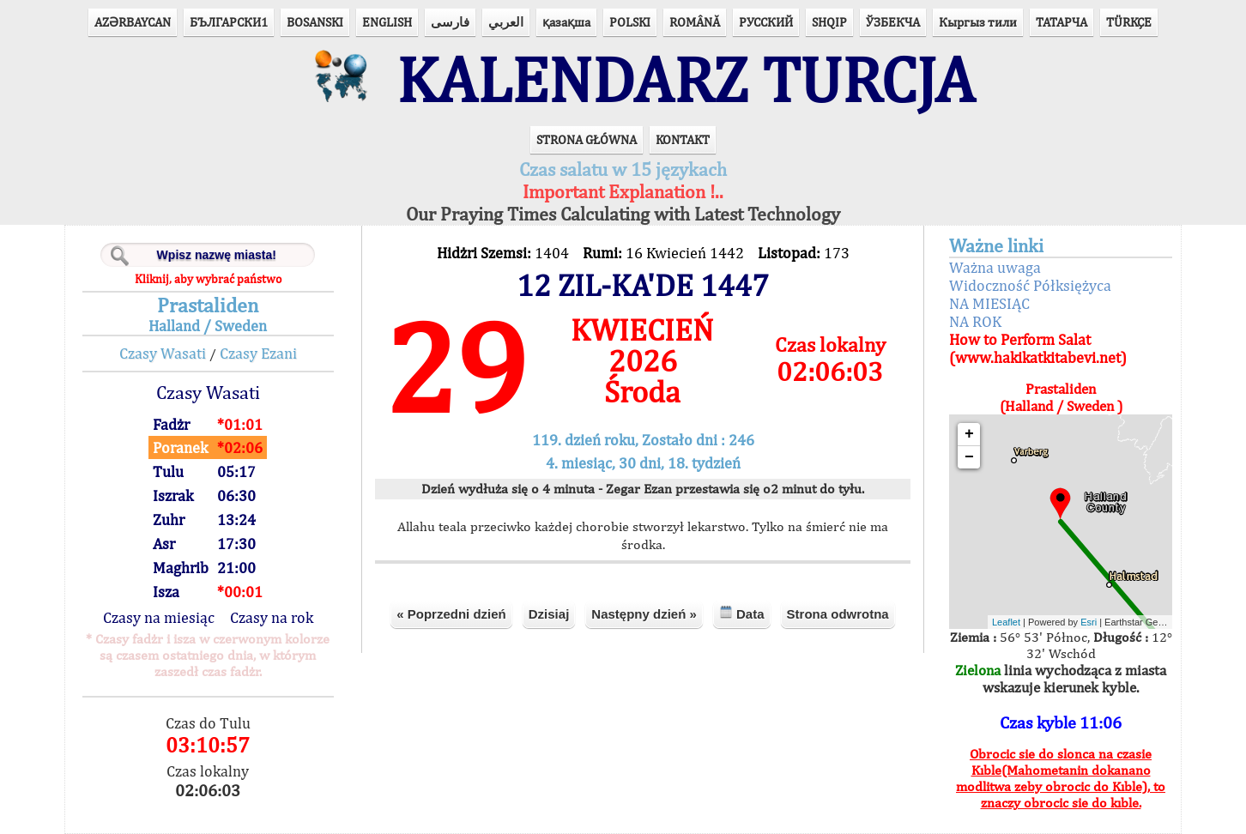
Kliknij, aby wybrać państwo (208, 279)
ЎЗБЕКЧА (893, 22)
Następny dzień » (644, 614)
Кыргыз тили (978, 22)
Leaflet (1006, 622)
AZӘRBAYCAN (132, 22)
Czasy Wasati (162, 353)
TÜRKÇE (1129, 22)
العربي (505, 22)
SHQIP (829, 22)
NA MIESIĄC (989, 303)
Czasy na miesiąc (159, 617)
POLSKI (629, 22)
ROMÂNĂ (694, 22)
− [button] (969, 457)
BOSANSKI (315, 22)
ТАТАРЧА (1061, 22)
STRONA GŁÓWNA (586, 139)
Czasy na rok (271, 617)
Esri (1088, 622)
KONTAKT (683, 139)
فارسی (450, 22)
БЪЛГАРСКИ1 (229, 22)
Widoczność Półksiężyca (1030, 285)
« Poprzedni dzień (451, 614)
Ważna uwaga (995, 267)
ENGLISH (387, 22)
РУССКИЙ (766, 22)
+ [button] (969, 434)
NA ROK (975, 321)
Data (742, 613)
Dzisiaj (549, 614)
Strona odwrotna (838, 614)
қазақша (566, 22)
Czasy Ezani (258, 353)
